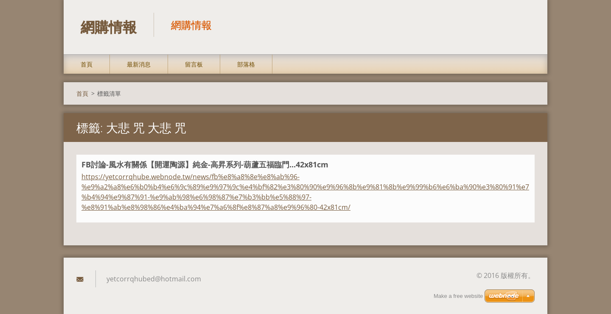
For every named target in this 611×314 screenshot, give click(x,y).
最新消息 (139, 64)
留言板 (194, 64)
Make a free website (458, 296)
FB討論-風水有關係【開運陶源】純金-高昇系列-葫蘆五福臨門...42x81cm (204, 164)
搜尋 (525, 24)
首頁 (86, 64)
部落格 (246, 64)
